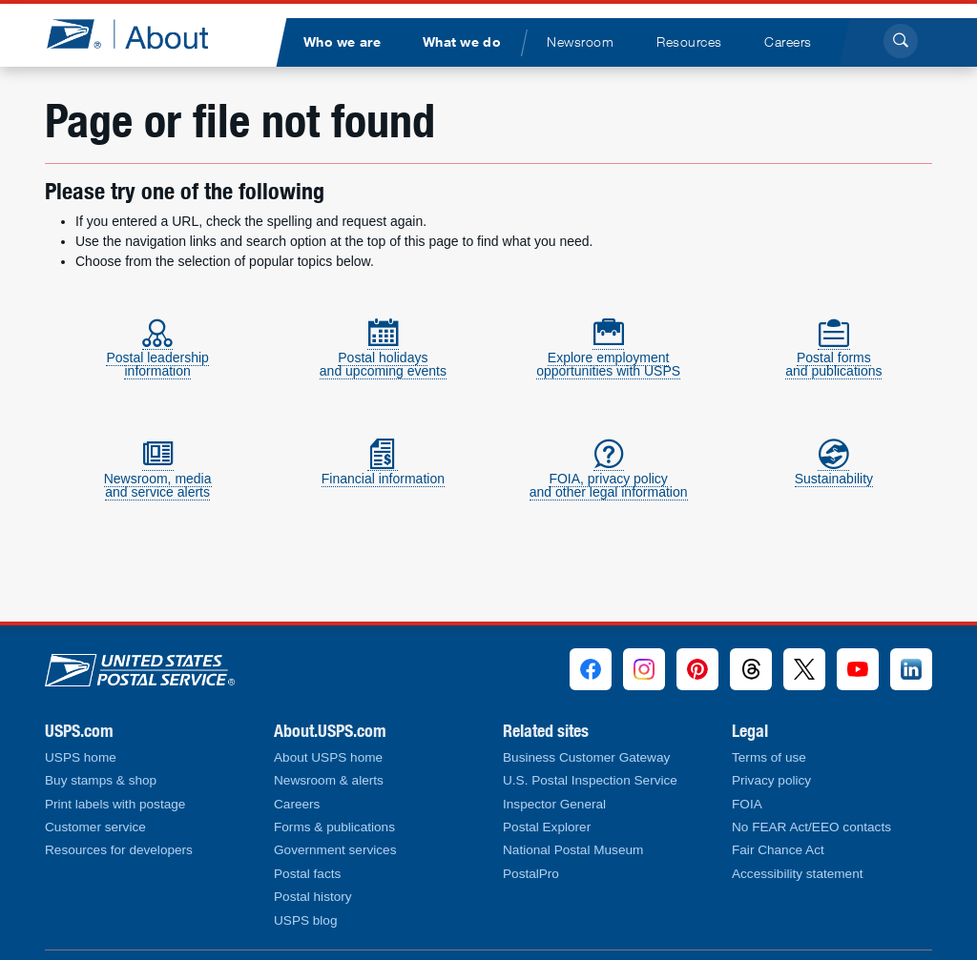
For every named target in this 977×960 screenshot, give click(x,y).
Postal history (313, 896)
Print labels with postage (115, 804)
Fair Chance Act (778, 850)
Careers (297, 804)
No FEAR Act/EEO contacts (811, 827)
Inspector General (554, 804)
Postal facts (307, 874)
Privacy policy (771, 780)
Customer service (95, 827)
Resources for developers (119, 850)
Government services (335, 850)
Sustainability (834, 470)
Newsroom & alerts (329, 780)
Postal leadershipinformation (157, 356)
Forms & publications (334, 827)
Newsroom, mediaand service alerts (158, 477)
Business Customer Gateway (586, 757)
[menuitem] (342, 42)
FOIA (747, 804)
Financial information (383, 470)
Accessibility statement (797, 874)
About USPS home (328, 757)
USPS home (80, 757)
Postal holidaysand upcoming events (383, 356)
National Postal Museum (573, 850)
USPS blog (306, 920)
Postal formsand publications (833, 356)
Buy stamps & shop (100, 780)
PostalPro (531, 874)
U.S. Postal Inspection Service (590, 780)
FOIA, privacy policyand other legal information (609, 477)
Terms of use (769, 757)
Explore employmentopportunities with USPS (608, 356)
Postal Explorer (547, 827)
